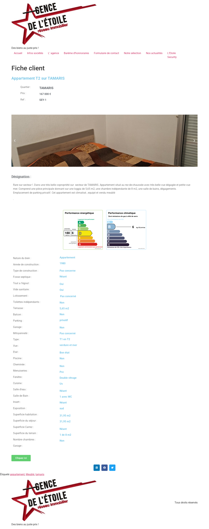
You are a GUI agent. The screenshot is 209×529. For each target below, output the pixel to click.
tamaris (39, 474)
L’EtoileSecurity (172, 55)
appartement (17, 474)
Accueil (18, 53)
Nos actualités (154, 53)
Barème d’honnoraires (76, 53)
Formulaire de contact (106, 53)
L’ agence (53, 53)
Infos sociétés (35, 53)
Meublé (30, 474)
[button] (14, 140)
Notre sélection (132, 53)
